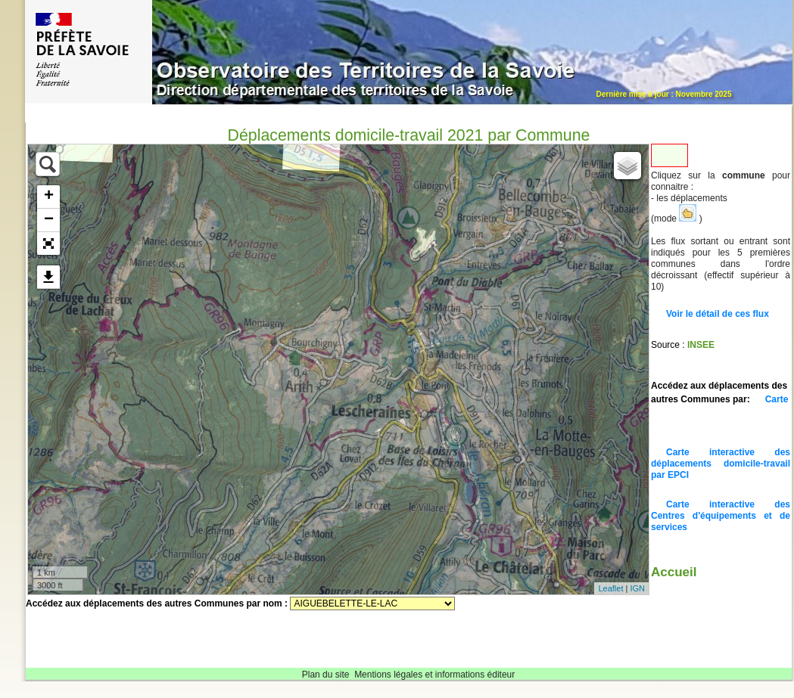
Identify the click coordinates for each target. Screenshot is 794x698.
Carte (777, 399)
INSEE (701, 345)
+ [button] (49, 196)
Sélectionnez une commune (372, 603)
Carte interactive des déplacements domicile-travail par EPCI (720, 463)
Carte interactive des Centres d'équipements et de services (720, 515)
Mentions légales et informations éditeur (434, 674)
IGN (637, 588)
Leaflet (610, 588)
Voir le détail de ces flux (717, 314)
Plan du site (326, 674)
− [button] (49, 220)
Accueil (673, 572)
